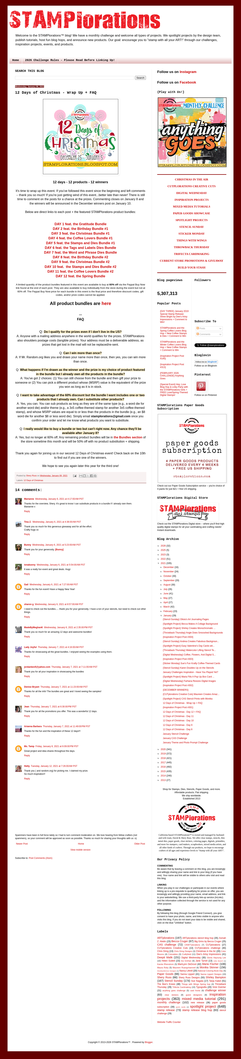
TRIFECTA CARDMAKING (191, 253)
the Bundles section (128, 437)
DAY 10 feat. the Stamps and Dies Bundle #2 (80, 267)
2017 (163, 762)
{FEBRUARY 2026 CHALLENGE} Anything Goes (172, 376)
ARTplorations (165, 937)
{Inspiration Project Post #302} (178, 685)
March (166, 606)
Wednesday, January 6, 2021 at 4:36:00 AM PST (56, 522)
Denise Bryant (31, 687)
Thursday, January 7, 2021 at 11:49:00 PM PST (66, 726)
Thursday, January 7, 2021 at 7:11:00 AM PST (74, 667)
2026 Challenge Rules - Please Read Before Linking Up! (70, 60)
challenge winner (215, 990)
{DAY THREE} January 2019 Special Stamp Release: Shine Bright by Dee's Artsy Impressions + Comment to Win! (174, 316)
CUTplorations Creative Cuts (172, 948)
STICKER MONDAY (191, 233)
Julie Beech (218, 961)
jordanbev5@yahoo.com (37, 667)
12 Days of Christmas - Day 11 (178, 716)
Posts (201, 328)
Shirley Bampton (216, 977)
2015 (163, 771)
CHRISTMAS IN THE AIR (191, 179)
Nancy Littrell (185, 970)
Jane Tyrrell (201, 960)
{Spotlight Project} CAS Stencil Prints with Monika (187, 698)
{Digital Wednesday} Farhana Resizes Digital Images (189, 681)
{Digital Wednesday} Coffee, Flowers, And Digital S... (189, 654)
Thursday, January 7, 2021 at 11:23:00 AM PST (64, 687)
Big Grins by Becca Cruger (207, 941)
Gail (26, 584)
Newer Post (22, 843)
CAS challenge (166, 944)
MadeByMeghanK (33, 627)
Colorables (173, 954)
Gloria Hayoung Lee (216, 957)
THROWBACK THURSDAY (191, 247)
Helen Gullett (168, 960)
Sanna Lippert (187, 974)
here (106, 303)
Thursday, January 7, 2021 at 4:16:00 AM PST (61, 647)
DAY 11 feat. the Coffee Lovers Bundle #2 (80, 271)
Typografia (201, 987)
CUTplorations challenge (207, 948)
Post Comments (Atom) (40, 858)
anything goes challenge (173, 990)
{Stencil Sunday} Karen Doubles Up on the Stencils (188, 668)
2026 (163, 545)
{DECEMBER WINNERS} (175, 690)
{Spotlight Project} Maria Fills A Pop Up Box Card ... (188, 676)
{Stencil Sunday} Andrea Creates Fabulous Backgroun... (191, 641)
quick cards (181, 1007)
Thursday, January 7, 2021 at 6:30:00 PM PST (53, 706)
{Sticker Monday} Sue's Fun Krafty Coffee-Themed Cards (191, 663)
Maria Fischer (210, 963)
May (165, 598)
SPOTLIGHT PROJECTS (191, 220)
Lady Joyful (30, 647)
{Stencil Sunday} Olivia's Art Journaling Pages (186, 619)
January (167, 615)
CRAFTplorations (192, 945)
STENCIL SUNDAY (191, 226)
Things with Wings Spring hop (196, 984)
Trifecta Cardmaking (181, 987)
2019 (163, 753)
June (166, 593)
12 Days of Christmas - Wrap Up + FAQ (182, 703)
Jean (26, 706)
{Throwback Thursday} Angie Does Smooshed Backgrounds (193, 632)
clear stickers (171, 995)
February (168, 611)
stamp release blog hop (197, 1010)
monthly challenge (168, 1002)
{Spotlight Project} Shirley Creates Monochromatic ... (189, 628)
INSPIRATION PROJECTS (192, 199)
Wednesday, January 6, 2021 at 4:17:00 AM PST (59, 499)
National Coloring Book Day (210, 971)
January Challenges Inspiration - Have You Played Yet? (190, 672)
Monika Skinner (209, 967)
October (167, 576)
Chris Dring (163, 951)
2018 (163, 758)
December (169, 567)
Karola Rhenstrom (165, 964)
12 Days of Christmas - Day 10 (178, 720)
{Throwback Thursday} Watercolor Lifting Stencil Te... (189, 650)
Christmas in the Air (206, 951)
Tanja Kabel (215, 981)
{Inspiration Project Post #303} (178, 659)
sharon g (29, 604)
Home (15, 60)
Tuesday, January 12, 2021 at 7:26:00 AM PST (54, 766)
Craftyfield (186, 954)
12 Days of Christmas (33, 480)
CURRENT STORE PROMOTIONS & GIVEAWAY (191, 260)
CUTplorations (213, 944)
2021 (163, 563)
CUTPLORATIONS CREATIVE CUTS (192, 186)
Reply (27, 511)
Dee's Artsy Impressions (208, 954)
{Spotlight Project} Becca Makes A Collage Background (190, 624)
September (169, 580)
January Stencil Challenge (176, 734)
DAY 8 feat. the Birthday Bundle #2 (80, 257)
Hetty (27, 766)
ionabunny (30, 564)
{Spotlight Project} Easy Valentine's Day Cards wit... (188, 646)
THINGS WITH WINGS (192, 240)
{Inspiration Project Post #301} (178, 707)
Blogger (149, 1042)
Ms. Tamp (29, 746)
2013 (163, 780)
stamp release (166, 1010)
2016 (163, 767)
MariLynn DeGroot (187, 964)
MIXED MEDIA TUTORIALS (191, 206)
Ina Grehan (186, 961)
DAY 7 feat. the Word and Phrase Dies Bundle (80, 252)
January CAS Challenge (175, 738)
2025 (163, 550)
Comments (203, 334)
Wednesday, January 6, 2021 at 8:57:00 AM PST (59, 604)
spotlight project (203, 1006)
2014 (163, 775)
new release (197, 1002)
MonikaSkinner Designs (166, 971)
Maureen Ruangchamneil (184, 967)
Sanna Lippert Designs (210, 974)
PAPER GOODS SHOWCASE (191, 213)
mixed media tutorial (199, 999)
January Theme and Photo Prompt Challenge (185, 742)
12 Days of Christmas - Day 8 (177, 729)
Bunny (27, 545)
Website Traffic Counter (169, 1022)
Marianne (29, 499)
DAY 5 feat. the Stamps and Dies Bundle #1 (80, 243)
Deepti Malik (165, 957)
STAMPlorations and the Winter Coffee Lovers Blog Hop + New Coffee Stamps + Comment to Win (173, 346)
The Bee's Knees (166, 984)
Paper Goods (165, 973)
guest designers (194, 995)
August (167, 584)
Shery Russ (164, 977)
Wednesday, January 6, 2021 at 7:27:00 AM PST (54, 584)
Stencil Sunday (174, 980)
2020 (163, 749)
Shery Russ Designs (189, 977)
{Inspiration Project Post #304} (178, 637)
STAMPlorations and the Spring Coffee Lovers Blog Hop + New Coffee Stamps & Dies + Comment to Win (173, 332)
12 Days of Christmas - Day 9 (177, 725)
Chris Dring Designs (183, 951)
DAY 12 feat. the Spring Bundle (80, 276)
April (166, 602)
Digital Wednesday (191, 957)
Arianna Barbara (33, 726)
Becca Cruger (179, 941)
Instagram (188, 72)
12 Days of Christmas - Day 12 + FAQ (182, 712)
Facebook (188, 82)
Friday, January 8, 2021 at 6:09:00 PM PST (56, 746)
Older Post (139, 843)
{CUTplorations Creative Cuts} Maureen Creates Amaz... (191, 694)
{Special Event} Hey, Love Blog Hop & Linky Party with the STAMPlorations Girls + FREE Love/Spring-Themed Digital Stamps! (174, 390)
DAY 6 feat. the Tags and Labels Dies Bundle (80, 248)
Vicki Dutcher (219, 987)
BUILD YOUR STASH (191, 267)
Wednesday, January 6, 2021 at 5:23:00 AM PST (56, 545)
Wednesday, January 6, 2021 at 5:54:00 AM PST (61, 564)
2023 (163, 554)
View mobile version (80, 849)
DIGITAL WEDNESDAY (191, 193)
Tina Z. (27, 522)
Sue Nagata (197, 981)
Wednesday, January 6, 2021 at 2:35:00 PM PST (68, 627)
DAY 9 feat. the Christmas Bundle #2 (80, 262)
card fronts (195, 990)
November (169, 571)
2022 (163, 559)
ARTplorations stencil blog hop (197, 938)
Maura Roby (163, 967)
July (165, 589)
